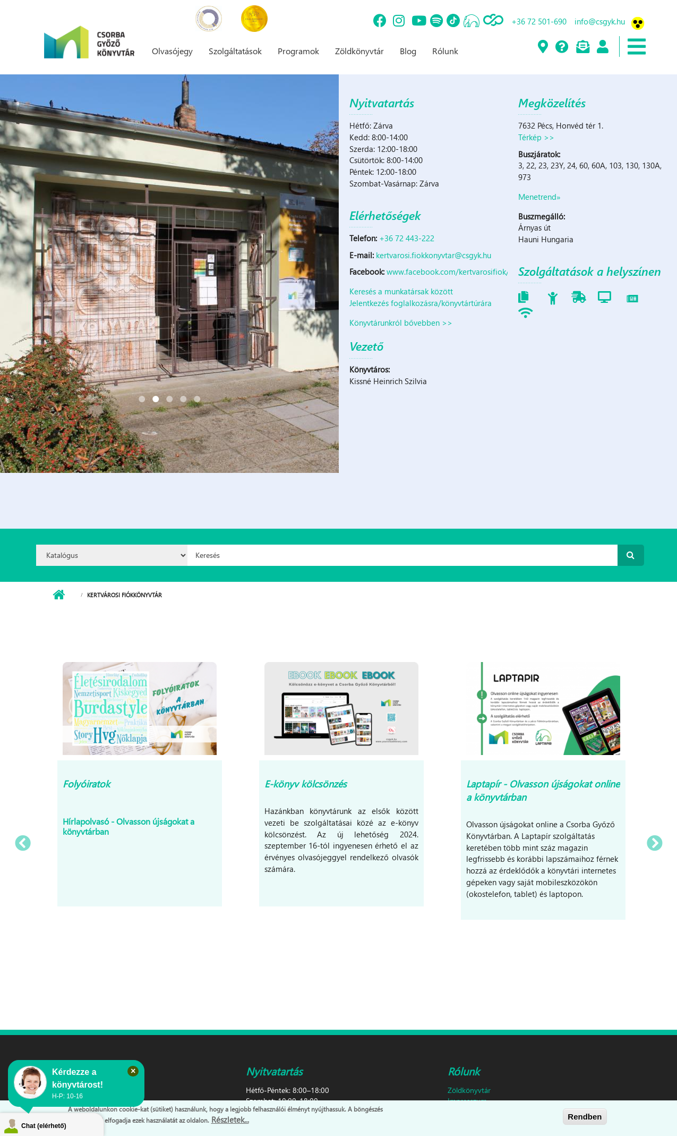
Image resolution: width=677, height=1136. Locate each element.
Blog (408, 50)
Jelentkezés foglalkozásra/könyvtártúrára (420, 303)
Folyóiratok (86, 783)
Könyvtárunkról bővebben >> (400, 322)
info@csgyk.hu (600, 21)
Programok (298, 50)
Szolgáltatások (235, 50)
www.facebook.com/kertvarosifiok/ (448, 271)
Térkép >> (536, 137)
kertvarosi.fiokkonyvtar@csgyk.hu (433, 255)
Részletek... (230, 1119)
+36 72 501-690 (539, 21)
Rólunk (445, 50)
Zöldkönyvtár (359, 50)
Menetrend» (539, 196)
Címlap (58, 595)
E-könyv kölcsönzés (305, 783)
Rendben (585, 1116)
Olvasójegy (172, 50)
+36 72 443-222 (406, 238)
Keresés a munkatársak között (401, 291)
